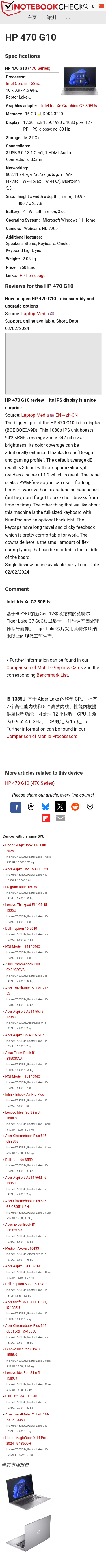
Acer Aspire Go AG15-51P (24, 1035)
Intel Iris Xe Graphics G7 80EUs (69, 105)
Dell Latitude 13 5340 (21, 1396)
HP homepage (33, 275)
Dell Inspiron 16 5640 (21, 929)
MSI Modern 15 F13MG (22, 1076)
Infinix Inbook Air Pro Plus (24, 1095)
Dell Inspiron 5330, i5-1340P (26, 1284)
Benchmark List (52, 675)
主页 (32, 17)
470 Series (39, 68)
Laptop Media (35, 313)
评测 (51, 17)
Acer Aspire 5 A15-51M (22, 1266)
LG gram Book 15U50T (22, 887)
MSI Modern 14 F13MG (22, 946)
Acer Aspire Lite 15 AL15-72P (27, 869)
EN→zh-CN (66, 415)
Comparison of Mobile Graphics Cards (45, 667)
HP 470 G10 (17, 783)
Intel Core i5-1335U (23, 83)
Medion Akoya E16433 (22, 1248)
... (68, 17)
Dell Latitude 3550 (19, 1160)
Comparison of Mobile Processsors (42, 736)
